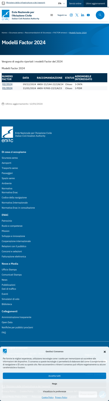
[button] (104, 351)
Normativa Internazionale (15, 202)
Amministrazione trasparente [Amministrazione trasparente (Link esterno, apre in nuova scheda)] (16, 317)
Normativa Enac (10, 192)
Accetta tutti (55, 375)
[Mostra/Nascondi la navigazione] (51, 15)
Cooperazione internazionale (16, 241)
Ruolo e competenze (12, 225)
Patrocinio (7, 220)
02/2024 (7, 84)
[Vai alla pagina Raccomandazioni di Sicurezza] (38, 32)
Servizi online (75, 3)
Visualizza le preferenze (54, 391)
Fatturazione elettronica (14, 256)
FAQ (4, 332)
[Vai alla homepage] (23, 15)
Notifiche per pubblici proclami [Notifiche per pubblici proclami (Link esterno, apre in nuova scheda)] (17, 327)
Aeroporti (6, 163)
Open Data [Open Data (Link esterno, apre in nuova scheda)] (7, 322)
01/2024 (7, 88)
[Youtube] (88, 15)
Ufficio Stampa (9, 269)
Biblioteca (7, 304)
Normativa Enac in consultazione (18, 207)
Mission (6, 231)
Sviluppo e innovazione (13, 236)
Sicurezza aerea (10, 157)
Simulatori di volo (10, 299)
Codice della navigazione (14, 197)
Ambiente (7, 183)
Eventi (5, 294)
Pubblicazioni (8, 284)
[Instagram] (71, 15)
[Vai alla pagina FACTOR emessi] (60, 32)
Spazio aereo (8, 178)
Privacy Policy (61, 397)
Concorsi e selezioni (12, 251)
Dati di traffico (9, 288)
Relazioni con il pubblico (14, 246)
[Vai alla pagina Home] (4, 32)
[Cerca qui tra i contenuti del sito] (99, 15)
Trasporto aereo (10, 168)
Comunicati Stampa (12, 274)
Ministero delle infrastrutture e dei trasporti (25, 2)
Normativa (7, 188)
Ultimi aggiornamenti (95, 3)
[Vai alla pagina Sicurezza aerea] (16, 32)
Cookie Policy (48, 397)
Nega (54, 383)
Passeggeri (7, 173)
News (4, 279)
